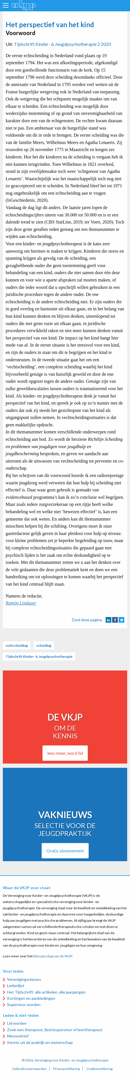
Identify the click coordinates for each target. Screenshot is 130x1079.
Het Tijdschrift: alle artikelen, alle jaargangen (46, 992)
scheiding (43, 645)
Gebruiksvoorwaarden (29, 1069)
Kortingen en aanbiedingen (31, 998)
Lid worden (17, 1023)
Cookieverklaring (99, 1069)
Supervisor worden (24, 1004)
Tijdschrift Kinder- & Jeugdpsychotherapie (39, 656)
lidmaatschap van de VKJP (52, 956)
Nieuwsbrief (18, 1035)
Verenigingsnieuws (24, 979)
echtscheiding (17, 645)
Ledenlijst (15, 985)
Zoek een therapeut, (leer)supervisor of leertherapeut (55, 1029)
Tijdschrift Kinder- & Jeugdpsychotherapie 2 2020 (62, 44)
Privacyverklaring (66, 1069)
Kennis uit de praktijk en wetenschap (40, 1042)
